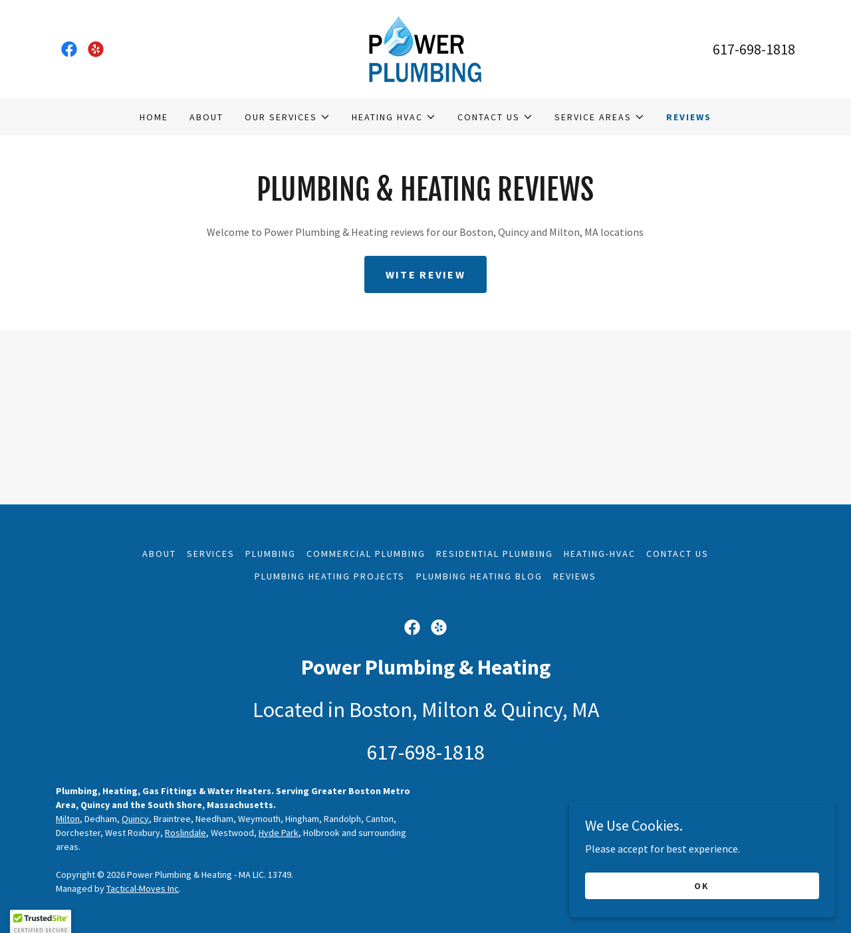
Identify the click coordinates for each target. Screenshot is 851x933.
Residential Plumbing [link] (494, 554)
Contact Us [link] (677, 554)
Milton (68, 819)
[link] (69, 49)
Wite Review (425, 274)
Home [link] (154, 117)
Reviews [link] (688, 117)
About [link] (206, 117)
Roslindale (185, 833)
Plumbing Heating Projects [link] (330, 576)
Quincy (135, 819)
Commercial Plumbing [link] (366, 554)
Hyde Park (279, 833)
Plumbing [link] (270, 554)
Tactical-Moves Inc (142, 888)
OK (701, 912)
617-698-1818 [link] (754, 49)
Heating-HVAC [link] (600, 554)
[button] (287, 117)
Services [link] (211, 554)
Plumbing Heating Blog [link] (479, 576)
